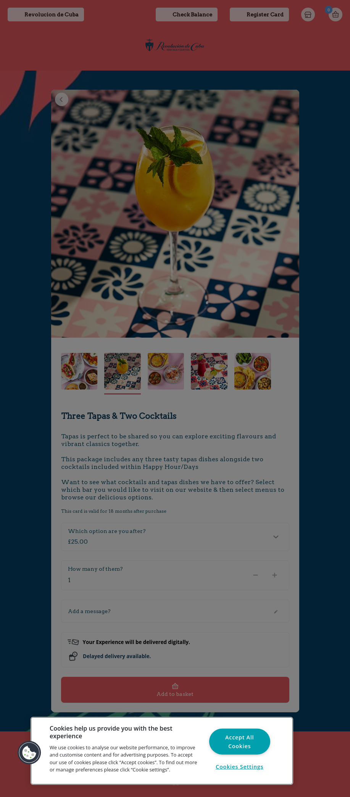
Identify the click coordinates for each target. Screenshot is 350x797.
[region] (162, 751)
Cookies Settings (239, 766)
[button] (29, 753)
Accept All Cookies (239, 741)
